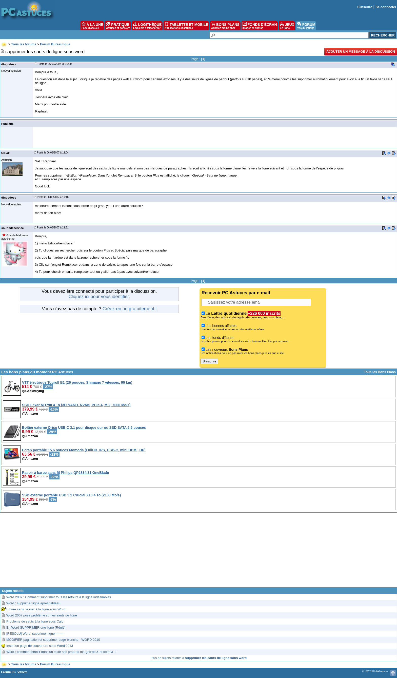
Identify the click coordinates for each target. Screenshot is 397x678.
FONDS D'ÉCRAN (260, 25)
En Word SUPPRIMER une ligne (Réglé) (36, 627)
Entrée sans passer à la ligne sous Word (35, 609)
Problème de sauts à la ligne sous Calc (34, 621)
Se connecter (385, 7)
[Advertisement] (198, 551)
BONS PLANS (225, 25)
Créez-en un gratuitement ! (130, 308)
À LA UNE (92, 25)
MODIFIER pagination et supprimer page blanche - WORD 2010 (53, 640)
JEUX (287, 25)
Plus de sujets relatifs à (198, 658)
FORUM (306, 25)
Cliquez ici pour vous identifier (98, 296)
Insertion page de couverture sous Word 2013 (39, 646)
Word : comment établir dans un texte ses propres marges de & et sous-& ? (61, 652)
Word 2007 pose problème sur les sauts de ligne (41, 615)
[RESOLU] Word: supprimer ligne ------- (34, 633)
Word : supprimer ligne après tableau (33, 603)
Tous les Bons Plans (380, 372)
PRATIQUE (118, 25)
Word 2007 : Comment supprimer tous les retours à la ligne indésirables (58, 597)
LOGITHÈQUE (147, 25)
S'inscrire (364, 7)
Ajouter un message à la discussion (360, 51)
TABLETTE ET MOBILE (186, 25)
